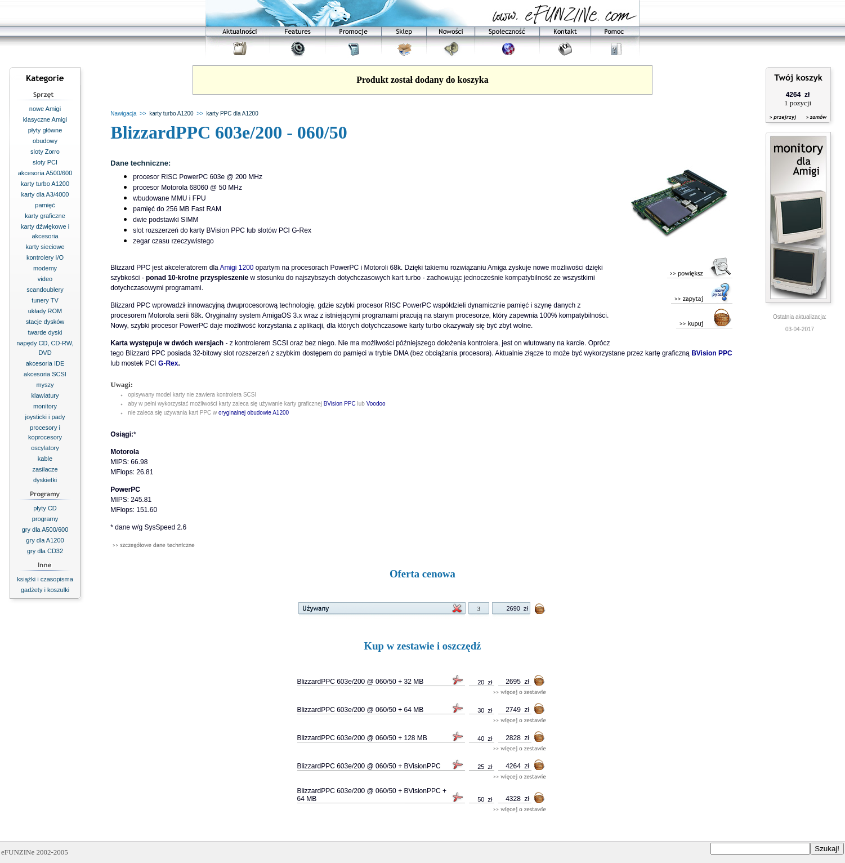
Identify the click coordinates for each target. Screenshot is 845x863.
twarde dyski (45, 332)
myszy (44, 384)
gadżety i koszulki (45, 589)
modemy (45, 268)
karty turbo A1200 (45, 183)
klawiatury (45, 395)
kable (45, 458)
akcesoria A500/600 (45, 173)
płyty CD (45, 508)
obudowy (45, 140)
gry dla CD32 (45, 551)
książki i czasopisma (45, 579)
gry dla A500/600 (45, 529)
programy (45, 518)
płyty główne (45, 130)
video (45, 278)
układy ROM (45, 311)
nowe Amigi (45, 108)
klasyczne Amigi (45, 119)
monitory (45, 406)
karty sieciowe (44, 246)
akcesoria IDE (45, 363)
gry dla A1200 (45, 540)
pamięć (45, 205)
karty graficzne (45, 215)
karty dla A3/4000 (45, 194)
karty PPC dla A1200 (232, 113)
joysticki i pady (45, 416)
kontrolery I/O (45, 257)
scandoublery (44, 289)
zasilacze (44, 469)
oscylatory (45, 447)
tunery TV (45, 300)
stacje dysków (45, 321)
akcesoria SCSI (45, 374)
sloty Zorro (45, 151)
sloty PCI (45, 162)
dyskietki (45, 480)
